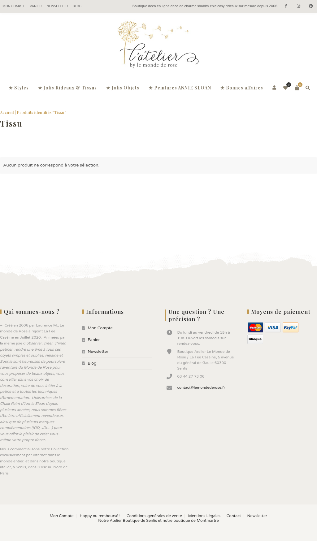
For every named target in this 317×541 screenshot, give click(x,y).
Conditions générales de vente (154, 516)
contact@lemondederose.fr (201, 387)
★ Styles (19, 88)
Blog (77, 6)
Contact (234, 516)
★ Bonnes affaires (241, 88)
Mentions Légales (204, 516)
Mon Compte (13, 6)
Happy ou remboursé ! (100, 516)
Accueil (7, 112)
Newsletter (57, 6)
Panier (35, 6)
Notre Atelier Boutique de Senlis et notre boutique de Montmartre (158, 520)
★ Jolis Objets (122, 88)
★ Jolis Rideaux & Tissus (67, 88)
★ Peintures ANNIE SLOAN (180, 88)
